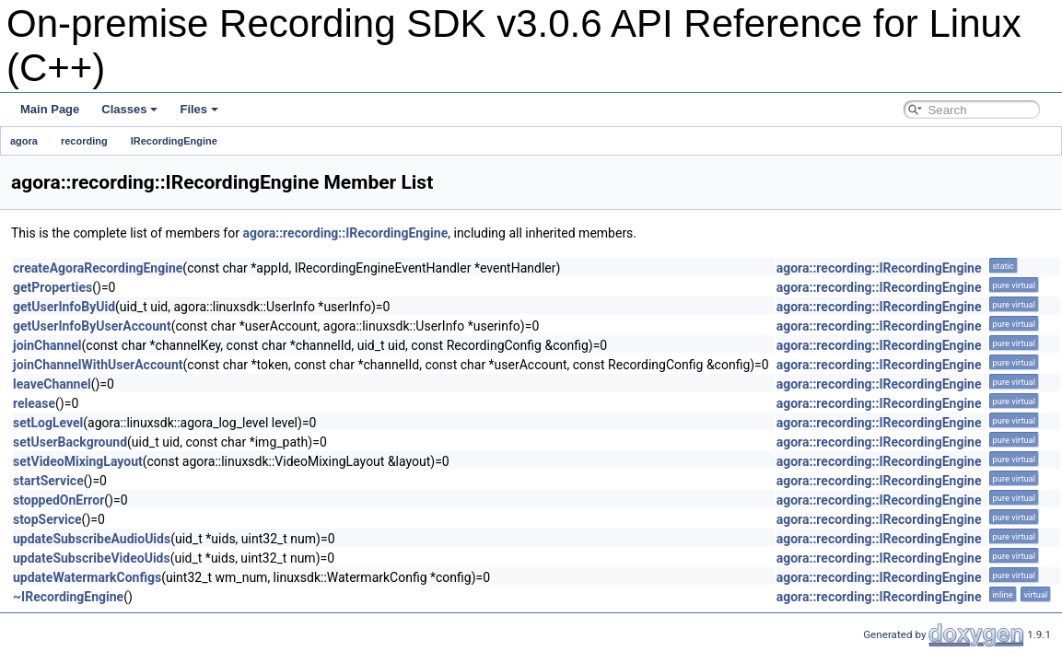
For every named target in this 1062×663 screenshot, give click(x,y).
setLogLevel (48, 422)
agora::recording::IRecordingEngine (345, 233)
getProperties (52, 287)
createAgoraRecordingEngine (97, 268)
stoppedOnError (58, 500)
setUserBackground (70, 442)
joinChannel (47, 345)
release (34, 403)
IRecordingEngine (174, 140)
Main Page (49, 109)
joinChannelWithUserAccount (98, 364)
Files (199, 109)
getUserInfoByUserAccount (92, 326)
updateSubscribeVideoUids (91, 558)
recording (84, 140)
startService (48, 480)
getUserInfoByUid (64, 306)
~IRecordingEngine (68, 596)
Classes (129, 109)
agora (24, 140)
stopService (47, 519)
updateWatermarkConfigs (87, 577)
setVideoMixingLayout (78, 461)
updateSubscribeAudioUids (91, 538)
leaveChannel (52, 384)
